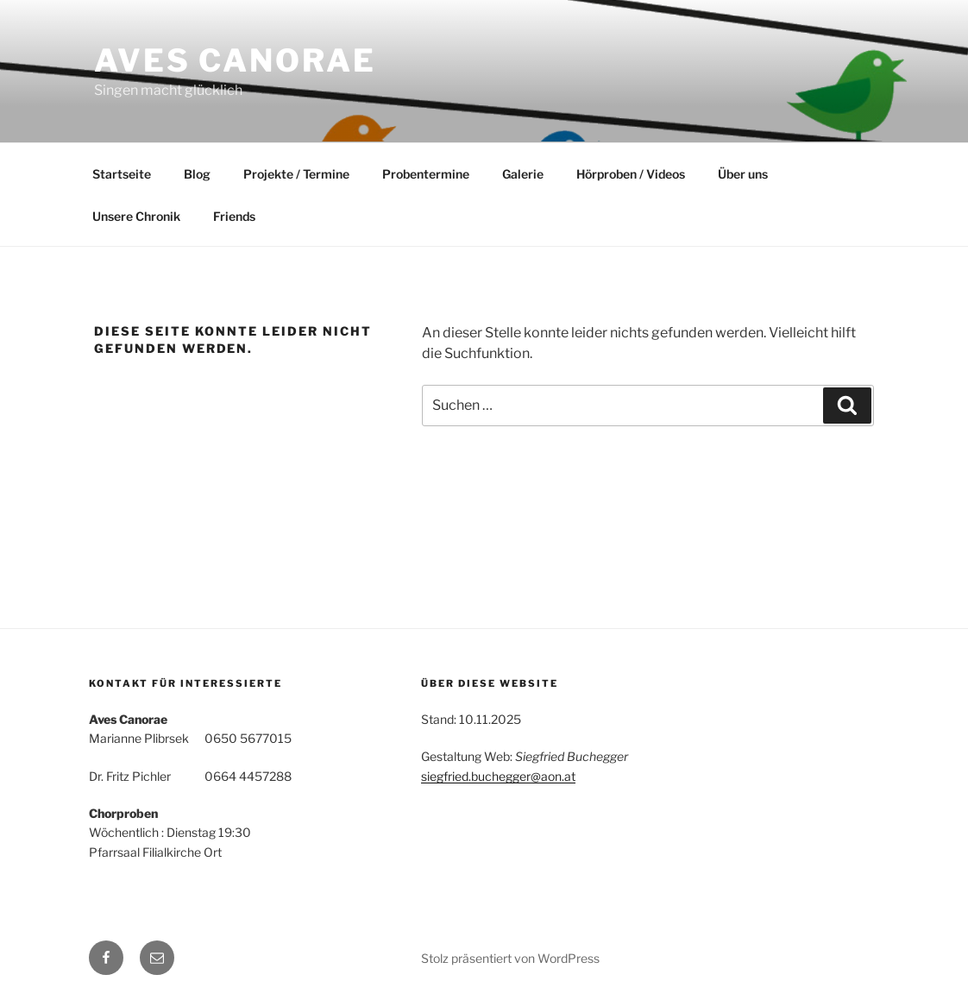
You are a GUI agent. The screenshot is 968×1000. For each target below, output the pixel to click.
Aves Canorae (235, 60)
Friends (234, 216)
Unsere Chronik (136, 216)
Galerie (523, 174)
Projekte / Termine (296, 174)
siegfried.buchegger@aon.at (498, 776)
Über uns (743, 174)
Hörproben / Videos (630, 174)
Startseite (121, 174)
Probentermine (425, 174)
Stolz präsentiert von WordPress (510, 958)
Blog (197, 174)
